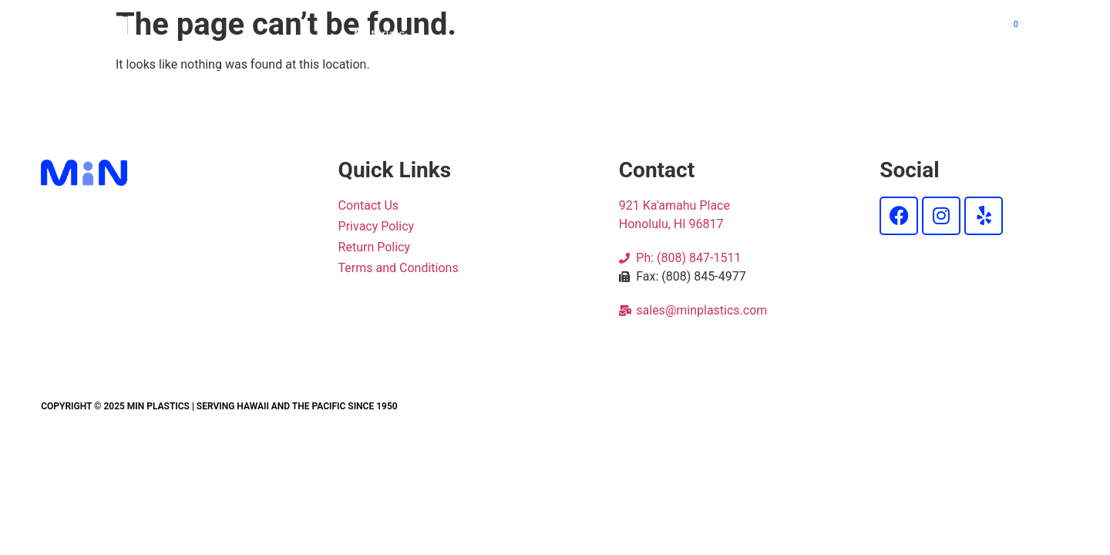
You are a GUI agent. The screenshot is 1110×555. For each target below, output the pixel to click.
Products (615, 34)
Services (721, 34)
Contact (932, 34)
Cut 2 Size (505, 34)
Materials (387, 35)
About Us (827, 34)
